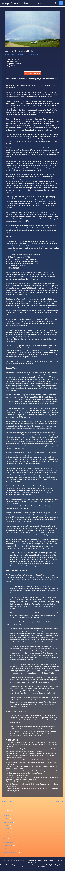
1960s (7, 825)
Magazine (20, 54)
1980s (7, 832)
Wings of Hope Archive (15, 3)
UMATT (6, 819)
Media (5, 839)
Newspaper (9, 842)
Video (7, 849)
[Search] (55, 3)
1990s (7, 835)
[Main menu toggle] (61, 3)
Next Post (59, 801)
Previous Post (7, 801)
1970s (25, 54)
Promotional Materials (10, 852)
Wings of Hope (33, 54)
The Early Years (8, 815)
